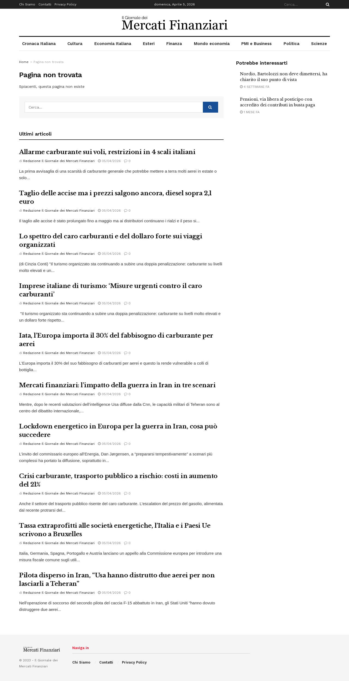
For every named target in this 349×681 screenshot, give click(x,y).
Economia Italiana (112, 43)
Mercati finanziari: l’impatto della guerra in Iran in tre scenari (117, 385)
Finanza (174, 43)
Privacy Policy (65, 4)
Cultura (74, 43)
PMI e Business (256, 43)
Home (24, 62)
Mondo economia (212, 43)
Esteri (149, 43)
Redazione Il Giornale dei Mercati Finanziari (59, 161)
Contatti (44, 4)
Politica (291, 43)
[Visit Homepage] (175, 22)
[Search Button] (326, 4)
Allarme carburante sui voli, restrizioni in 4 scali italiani (107, 152)
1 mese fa (250, 112)
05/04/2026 (109, 161)
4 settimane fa (254, 87)
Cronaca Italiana (39, 43)
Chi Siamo (27, 4)
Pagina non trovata (49, 62)
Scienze (319, 43)
